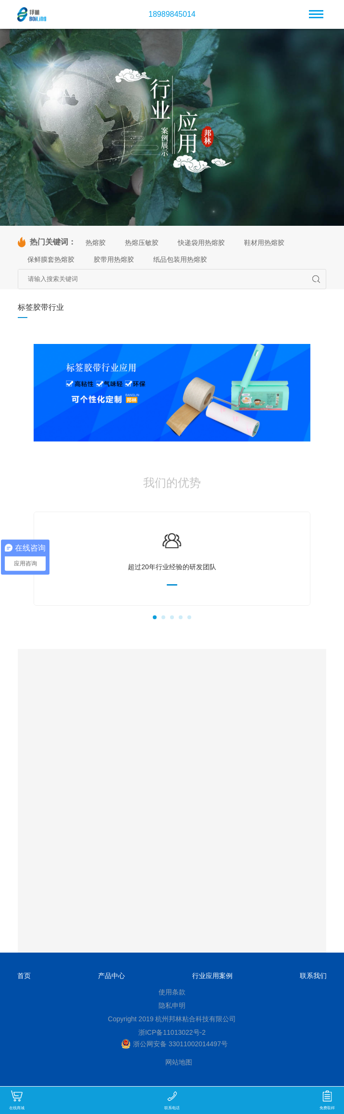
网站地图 (179, 1062)
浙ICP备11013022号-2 (172, 1032)
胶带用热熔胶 (114, 259)
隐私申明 (172, 1005)
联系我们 (313, 975)
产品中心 (111, 975)
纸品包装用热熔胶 (180, 259)
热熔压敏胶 (142, 242)
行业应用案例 (212, 975)
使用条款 (172, 992)
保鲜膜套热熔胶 (50, 259)
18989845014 (172, 14)
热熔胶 (96, 242)
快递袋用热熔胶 (201, 242)
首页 (24, 975)
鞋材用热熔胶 (264, 242)
